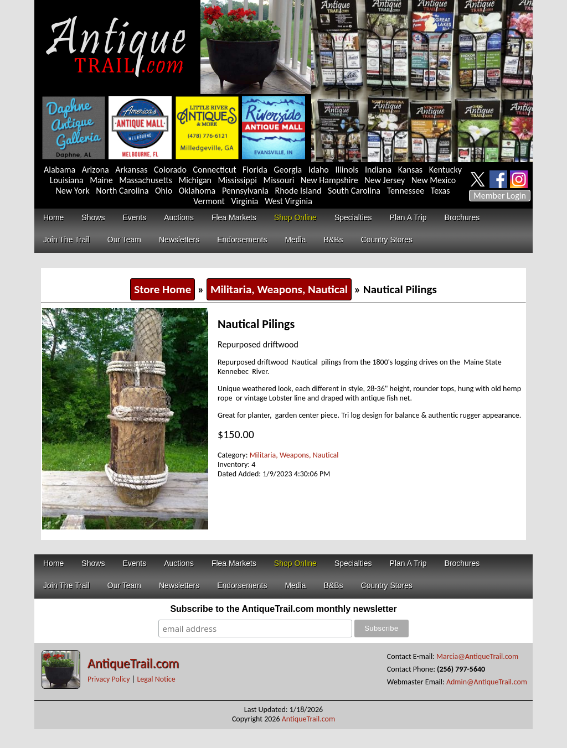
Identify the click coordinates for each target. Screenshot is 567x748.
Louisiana (67, 180)
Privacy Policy (108, 679)
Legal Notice (156, 679)
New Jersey (384, 180)
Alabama (59, 169)
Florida (255, 169)
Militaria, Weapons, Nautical (279, 289)
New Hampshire (329, 180)
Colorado (170, 169)
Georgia (288, 169)
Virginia (244, 201)
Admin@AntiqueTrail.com (486, 682)
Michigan (195, 180)
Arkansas (131, 169)
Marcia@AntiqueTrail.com (477, 656)
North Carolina (122, 190)
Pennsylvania (245, 190)
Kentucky (445, 169)
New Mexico (433, 180)
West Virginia (288, 201)
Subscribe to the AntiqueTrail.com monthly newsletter (283, 609)
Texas (440, 190)
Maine (101, 180)
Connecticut (214, 169)
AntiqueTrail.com (133, 663)
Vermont (209, 201)
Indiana (378, 169)
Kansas (410, 169)
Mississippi (237, 180)
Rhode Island (298, 190)
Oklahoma (197, 190)
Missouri (278, 180)
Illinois (346, 169)
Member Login (499, 195)
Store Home (162, 289)
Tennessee (406, 190)
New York (73, 190)
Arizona (95, 169)
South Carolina (354, 190)
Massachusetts (145, 180)
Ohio (163, 190)
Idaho (318, 169)
